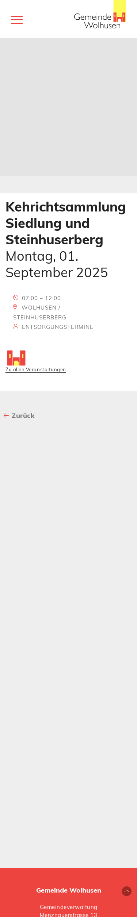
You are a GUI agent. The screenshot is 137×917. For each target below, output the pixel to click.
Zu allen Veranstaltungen (35, 369)
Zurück (23, 415)
